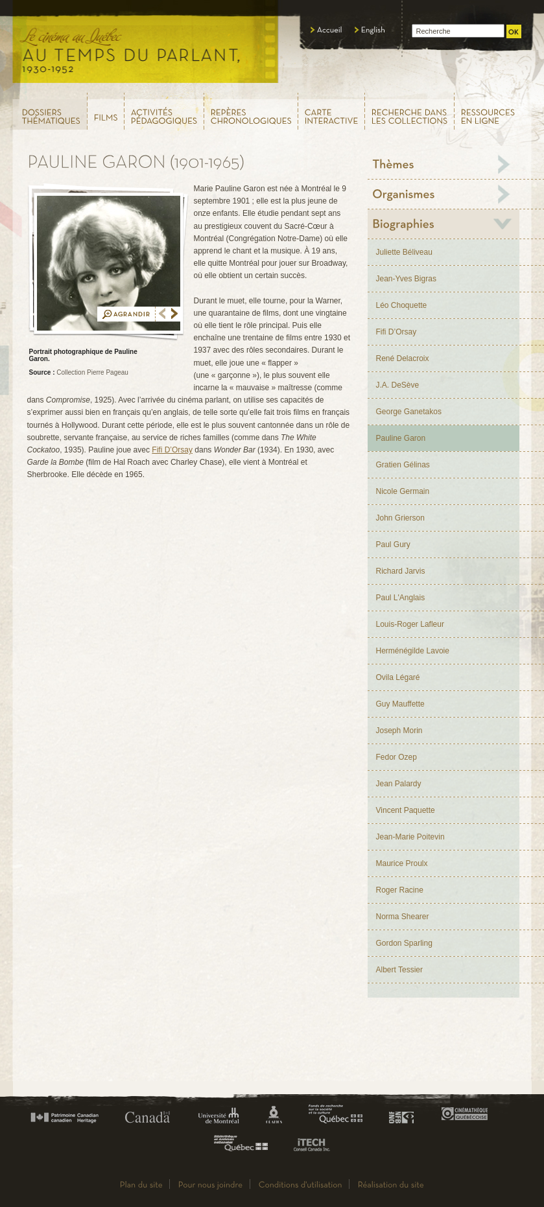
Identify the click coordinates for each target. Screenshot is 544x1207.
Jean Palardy (398, 783)
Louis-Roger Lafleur (410, 624)
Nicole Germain (403, 491)
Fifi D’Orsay (172, 449)
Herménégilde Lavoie (412, 650)
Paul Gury (393, 544)
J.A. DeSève (398, 385)
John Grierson (400, 517)
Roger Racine (399, 890)
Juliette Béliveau (404, 252)
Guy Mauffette (400, 704)
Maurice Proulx (402, 863)
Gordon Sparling (404, 943)
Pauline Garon (401, 438)
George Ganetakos (409, 411)
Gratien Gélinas (403, 464)
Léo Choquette (401, 305)
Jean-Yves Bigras (406, 278)
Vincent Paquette (405, 810)
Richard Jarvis (400, 571)
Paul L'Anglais (400, 597)
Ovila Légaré (398, 677)
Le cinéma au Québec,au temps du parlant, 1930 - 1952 (146, 45)
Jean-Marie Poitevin (410, 836)
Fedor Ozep (396, 757)
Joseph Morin (399, 730)
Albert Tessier (399, 969)
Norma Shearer (402, 916)
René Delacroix (402, 358)
